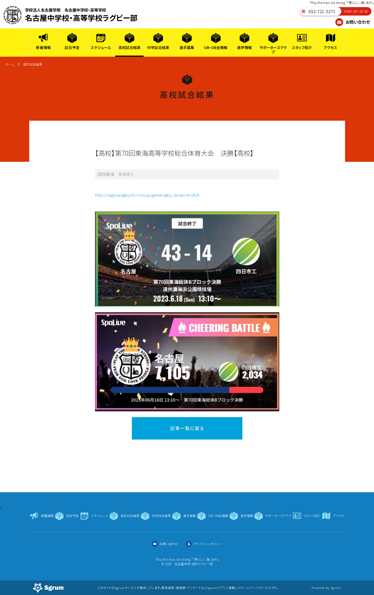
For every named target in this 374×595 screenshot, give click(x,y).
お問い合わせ (352, 22)
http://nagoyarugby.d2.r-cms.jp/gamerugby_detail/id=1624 (147, 195)
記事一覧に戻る (187, 428)
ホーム (9, 64)
